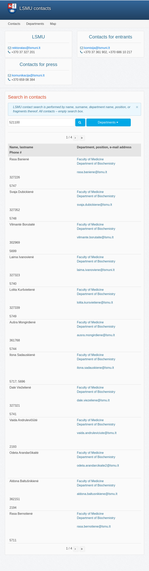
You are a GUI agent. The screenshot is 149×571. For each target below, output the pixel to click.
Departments (35, 23)
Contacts (14, 23)
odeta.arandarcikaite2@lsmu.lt (98, 465)
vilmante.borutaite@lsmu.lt (95, 237)
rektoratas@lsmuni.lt (26, 47)
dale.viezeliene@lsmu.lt (93, 400)
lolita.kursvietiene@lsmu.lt (95, 302)
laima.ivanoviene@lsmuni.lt (96, 270)
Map (53, 23)
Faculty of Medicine (90, 159)
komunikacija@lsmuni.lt (28, 75)
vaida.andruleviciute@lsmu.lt (97, 433)
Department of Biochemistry (96, 163)
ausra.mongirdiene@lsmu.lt (96, 335)
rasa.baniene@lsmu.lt (92, 172)
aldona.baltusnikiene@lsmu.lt (97, 494)
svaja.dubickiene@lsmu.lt (94, 204)
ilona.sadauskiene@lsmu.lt (95, 367)
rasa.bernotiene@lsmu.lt (94, 526)
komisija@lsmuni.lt (97, 47)
